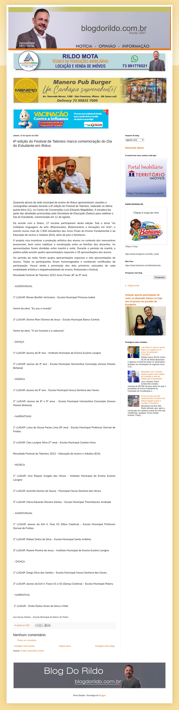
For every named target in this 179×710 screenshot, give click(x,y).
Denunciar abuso (134, 147)
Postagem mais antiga (105, 646)
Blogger (102, 695)
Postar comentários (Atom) (32, 651)
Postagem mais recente (24, 646)
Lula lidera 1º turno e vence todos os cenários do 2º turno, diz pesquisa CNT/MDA (153, 351)
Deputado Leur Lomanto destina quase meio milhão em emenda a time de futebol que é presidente (152, 375)
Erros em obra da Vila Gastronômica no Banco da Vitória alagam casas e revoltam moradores (153, 399)
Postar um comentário (26, 640)
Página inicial (65, 646)
